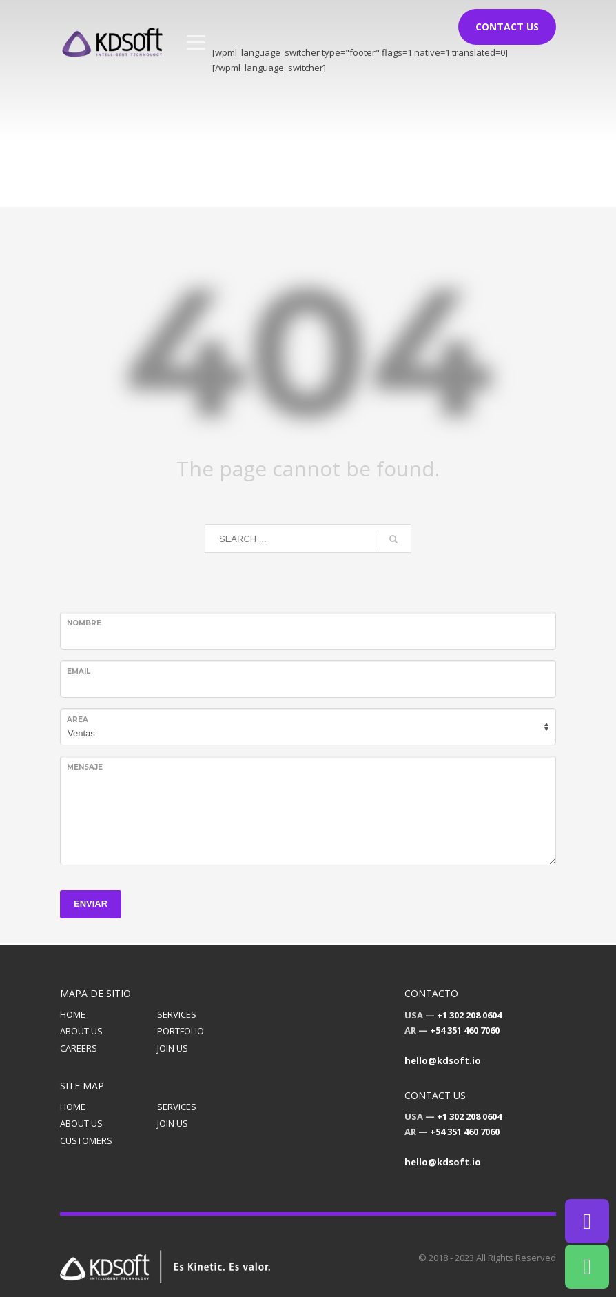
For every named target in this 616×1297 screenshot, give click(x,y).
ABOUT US (81, 1031)
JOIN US (172, 1048)
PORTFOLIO (180, 1031)
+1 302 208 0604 (469, 1015)
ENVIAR (90, 903)
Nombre (84, 623)
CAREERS (78, 1048)
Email (78, 671)
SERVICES (176, 1014)
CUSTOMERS (86, 1140)
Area (77, 719)
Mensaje (85, 767)
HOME (72, 1014)
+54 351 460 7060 (465, 1030)
